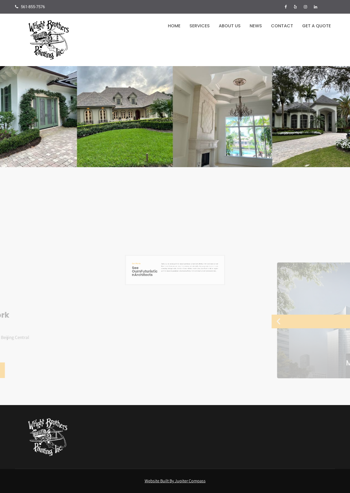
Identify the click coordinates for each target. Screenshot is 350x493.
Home (174, 26)
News (256, 26)
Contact (282, 26)
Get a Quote (316, 26)
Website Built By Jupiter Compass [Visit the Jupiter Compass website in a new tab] (175, 481)
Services (199, 26)
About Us (230, 26)
